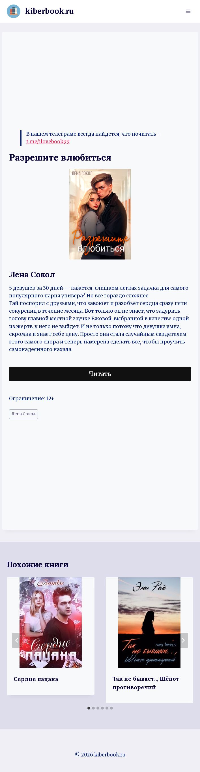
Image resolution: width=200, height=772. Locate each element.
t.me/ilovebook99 (48, 142)
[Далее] (183, 640)
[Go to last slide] (17, 640)
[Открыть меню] (188, 11)
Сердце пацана (36, 678)
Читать (100, 373)
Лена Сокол (23, 414)
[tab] (88, 708)
